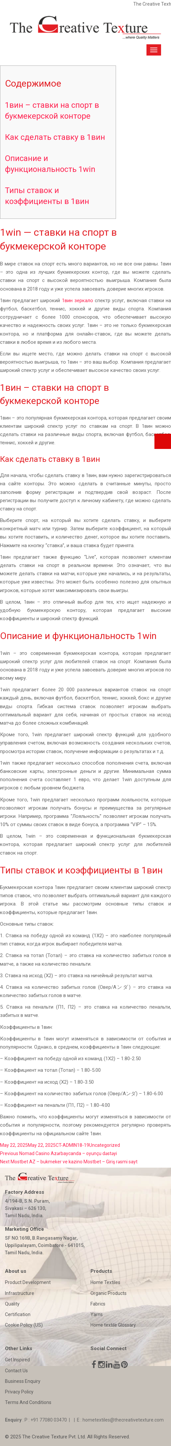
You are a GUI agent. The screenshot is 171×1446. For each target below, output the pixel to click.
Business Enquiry (22, 1381)
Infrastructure (19, 1293)
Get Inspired (17, 1359)
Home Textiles (105, 1282)
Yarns (96, 1314)
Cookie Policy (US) (24, 1325)
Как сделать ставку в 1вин (55, 137)
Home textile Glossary (113, 1325)
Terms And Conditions (28, 1402)
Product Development (28, 1282)
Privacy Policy (19, 1391)
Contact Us (16, 1370)
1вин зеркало (77, 300)
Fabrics (97, 1303)
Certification (17, 1314)
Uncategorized (104, 1145)
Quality (12, 1303)
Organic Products (108, 1293)
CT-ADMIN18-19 (72, 1145)
